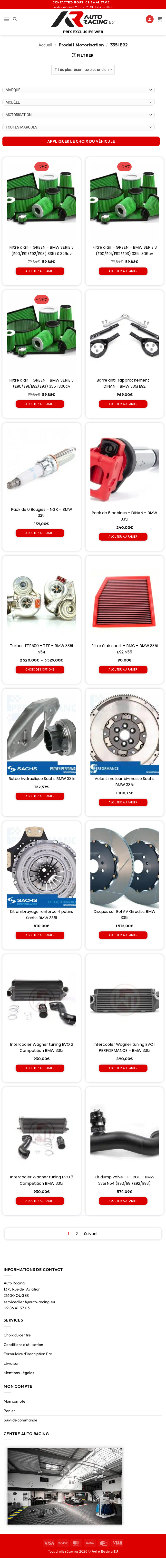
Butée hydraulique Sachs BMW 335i (42, 778)
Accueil (45, 45)
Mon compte (14, 1401)
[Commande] (82, 70)
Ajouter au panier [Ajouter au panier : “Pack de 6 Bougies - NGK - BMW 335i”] (40, 533)
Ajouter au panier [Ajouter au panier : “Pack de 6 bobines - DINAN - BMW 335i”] (123, 536)
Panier (9, 1410)
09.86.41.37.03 (17, 1307)
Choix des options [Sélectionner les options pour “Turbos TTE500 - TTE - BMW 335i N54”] (40, 669)
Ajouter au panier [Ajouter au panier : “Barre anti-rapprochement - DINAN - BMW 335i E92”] (123, 404)
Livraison (12, 1363)
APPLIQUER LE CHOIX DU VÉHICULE (81, 141)
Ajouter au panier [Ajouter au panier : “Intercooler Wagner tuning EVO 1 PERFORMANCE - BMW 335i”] (123, 1068)
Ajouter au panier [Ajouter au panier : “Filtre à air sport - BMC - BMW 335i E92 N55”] (123, 669)
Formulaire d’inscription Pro (28, 1353)
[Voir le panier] (159, 19)
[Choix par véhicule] (78, 90)
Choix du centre (17, 1335)
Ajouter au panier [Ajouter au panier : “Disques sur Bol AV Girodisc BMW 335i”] (123, 935)
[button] (7, 19)
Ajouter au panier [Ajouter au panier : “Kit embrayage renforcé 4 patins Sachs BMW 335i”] (40, 935)
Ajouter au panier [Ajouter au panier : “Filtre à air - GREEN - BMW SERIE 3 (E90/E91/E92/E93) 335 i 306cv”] (123, 271)
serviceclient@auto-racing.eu (29, 1301)
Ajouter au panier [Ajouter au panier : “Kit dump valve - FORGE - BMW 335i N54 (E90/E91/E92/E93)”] (123, 1201)
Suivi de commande (20, 1420)
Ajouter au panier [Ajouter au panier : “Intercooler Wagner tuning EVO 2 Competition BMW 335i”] (40, 1068)
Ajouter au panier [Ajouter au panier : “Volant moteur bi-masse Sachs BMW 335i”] (123, 802)
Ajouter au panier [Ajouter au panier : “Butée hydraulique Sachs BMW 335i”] (40, 796)
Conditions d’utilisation (23, 1344)
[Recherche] (15, 19)
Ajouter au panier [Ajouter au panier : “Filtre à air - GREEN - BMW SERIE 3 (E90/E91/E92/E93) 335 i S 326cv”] (40, 271)
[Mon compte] (150, 19)
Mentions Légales (19, 1372)
